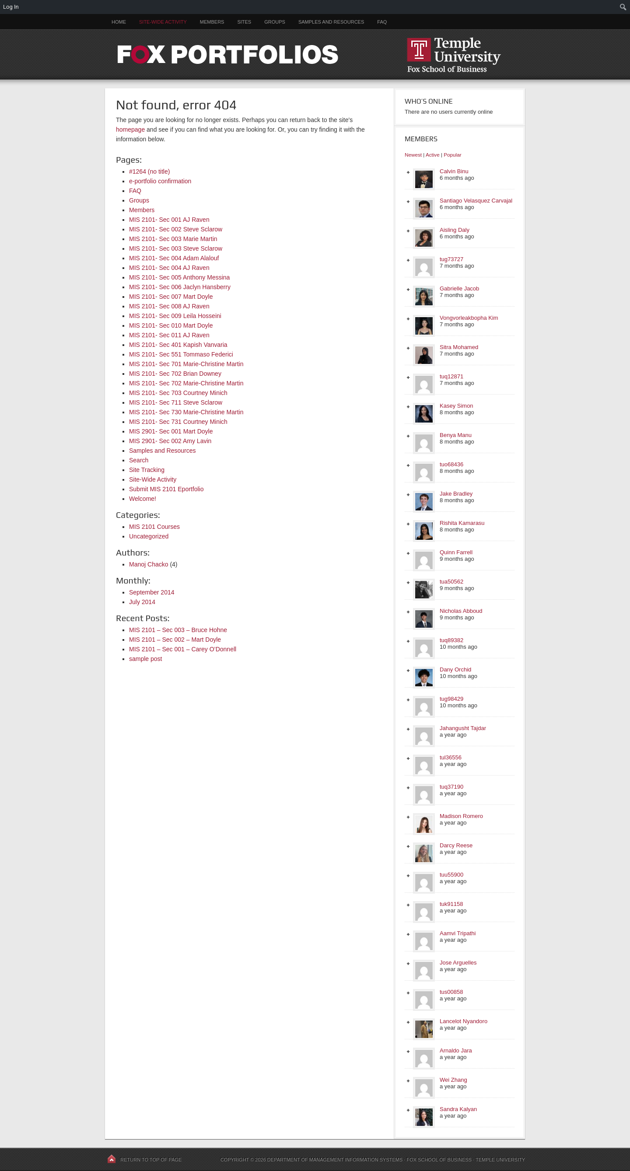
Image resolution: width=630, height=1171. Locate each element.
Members (212, 21)
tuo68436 (451, 464)
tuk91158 (451, 904)
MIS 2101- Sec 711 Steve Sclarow (175, 402)
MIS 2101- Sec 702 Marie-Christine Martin (186, 383)
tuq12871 (451, 376)
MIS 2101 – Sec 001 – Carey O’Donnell (182, 649)
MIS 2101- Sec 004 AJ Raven (169, 267)
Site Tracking (146, 469)
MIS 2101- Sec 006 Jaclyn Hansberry (180, 286)
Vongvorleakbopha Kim (469, 318)
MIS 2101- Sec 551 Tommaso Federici (181, 354)
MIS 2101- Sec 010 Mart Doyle (171, 325)
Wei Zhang (453, 1080)
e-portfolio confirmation (160, 181)
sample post (145, 658)
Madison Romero (461, 816)
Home (119, 21)
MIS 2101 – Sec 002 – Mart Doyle (175, 639)
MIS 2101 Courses (154, 526)
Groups (274, 21)
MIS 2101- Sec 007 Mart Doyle (171, 296)
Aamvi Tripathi (458, 933)
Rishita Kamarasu (462, 523)
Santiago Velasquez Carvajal (476, 200)
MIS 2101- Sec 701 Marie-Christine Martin (186, 363)
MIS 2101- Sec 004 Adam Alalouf (174, 258)
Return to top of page (151, 1159)
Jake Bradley (456, 493)
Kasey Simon (456, 405)
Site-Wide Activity (163, 21)
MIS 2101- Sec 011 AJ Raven (169, 335)
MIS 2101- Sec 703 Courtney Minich (178, 392)
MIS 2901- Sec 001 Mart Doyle (171, 431)
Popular (452, 154)
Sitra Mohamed (459, 347)
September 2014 (152, 592)
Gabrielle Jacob (459, 288)
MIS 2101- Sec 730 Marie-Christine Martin (186, 412)
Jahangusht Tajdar (463, 728)
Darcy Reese (456, 845)
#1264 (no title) (149, 171)
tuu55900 (451, 874)
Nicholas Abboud (461, 611)
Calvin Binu (454, 171)
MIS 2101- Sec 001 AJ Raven (169, 219)
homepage (130, 129)
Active (433, 154)
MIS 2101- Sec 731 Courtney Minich (178, 421)
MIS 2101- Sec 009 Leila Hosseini (175, 315)
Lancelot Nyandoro (463, 1021)
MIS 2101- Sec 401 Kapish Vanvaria (178, 344)
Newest (413, 154)
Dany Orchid (455, 669)
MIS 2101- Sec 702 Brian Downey (175, 373)
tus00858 (451, 992)
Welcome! (142, 498)
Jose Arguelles (458, 962)
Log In (11, 6)
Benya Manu (456, 435)
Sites (244, 21)
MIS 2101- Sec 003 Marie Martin (173, 238)
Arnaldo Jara (456, 1050)
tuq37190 (451, 786)
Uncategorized (148, 536)
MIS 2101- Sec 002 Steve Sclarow (175, 229)
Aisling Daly (454, 230)
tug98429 (451, 699)
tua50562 (451, 581)
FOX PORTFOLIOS (315, 54)
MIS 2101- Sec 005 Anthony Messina (179, 277)
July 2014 (142, 601)
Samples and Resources (331, 21)
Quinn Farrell (456, 552)
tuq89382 (451, 640)
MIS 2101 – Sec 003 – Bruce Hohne (178, 629)
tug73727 (451, 259)
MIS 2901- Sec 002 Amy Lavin (170, 440)
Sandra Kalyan (458, 1109)
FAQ (382, 21)
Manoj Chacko (148, 564)
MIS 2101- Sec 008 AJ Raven (169, 306)
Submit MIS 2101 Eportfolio (166, 489)
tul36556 (451, 757)
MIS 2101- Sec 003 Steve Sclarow (175, 248)
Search (138, 460)
